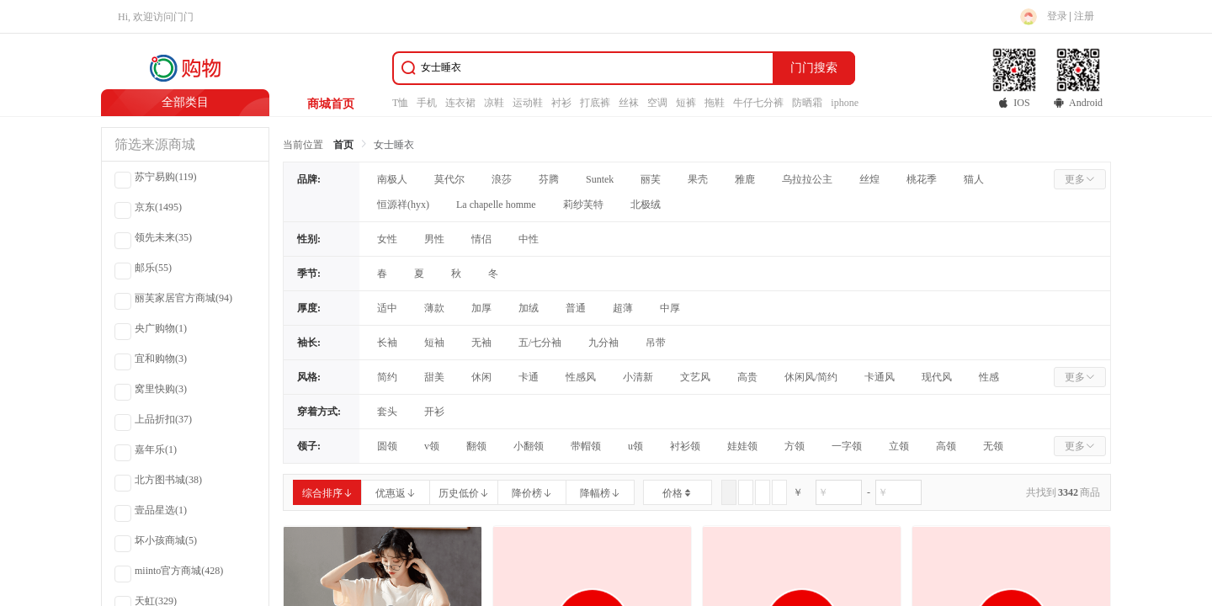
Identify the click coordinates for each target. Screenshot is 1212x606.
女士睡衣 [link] (394, 145)
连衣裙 (460, 103)
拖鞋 (714, 103)
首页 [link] (343, 145)
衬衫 (561, 103)
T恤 (400, 103)
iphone (844, 103)
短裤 (686, 103)
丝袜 (629, 103)
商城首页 (330, 104)
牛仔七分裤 (758, 103)
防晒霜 (807, 103)
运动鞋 (528, 103)
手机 (427, 103)
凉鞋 (494, 103)
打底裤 (595, 103)
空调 (657, 103)
